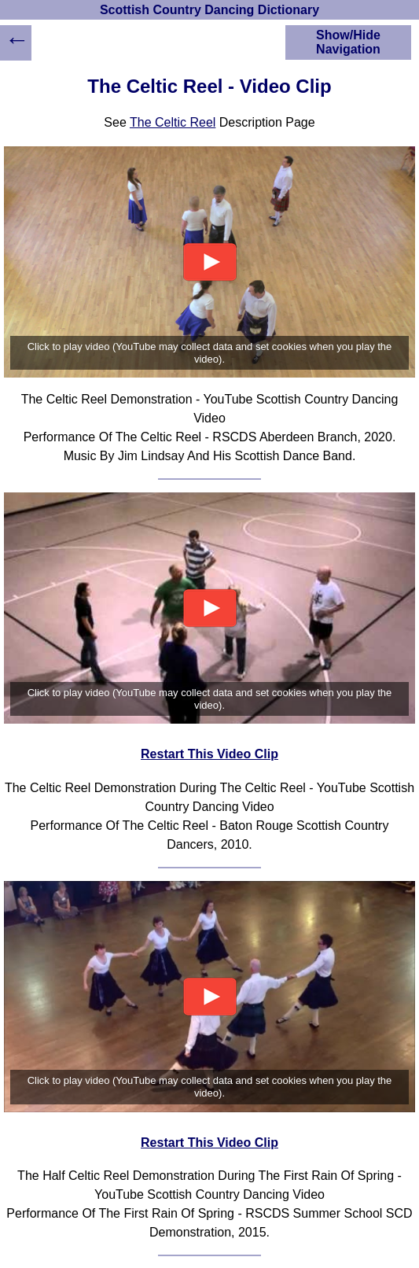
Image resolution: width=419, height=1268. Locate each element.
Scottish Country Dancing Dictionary (209, 10)
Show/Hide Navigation (348, 42)
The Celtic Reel (172, 122)
